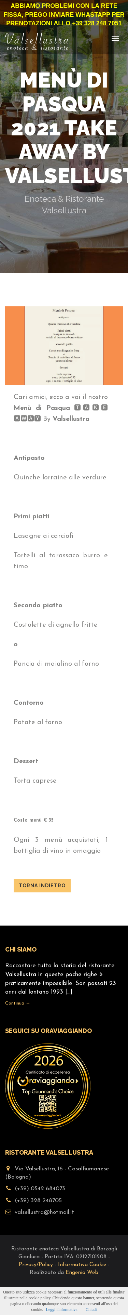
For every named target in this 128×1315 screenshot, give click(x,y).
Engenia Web (82, 1272)
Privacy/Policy (36, 1264)
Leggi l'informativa (61, 1309)
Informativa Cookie (82, 1264)
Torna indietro (42, 885)
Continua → (17, 1003)
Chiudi (91, 1309)
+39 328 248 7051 (97, 23)
